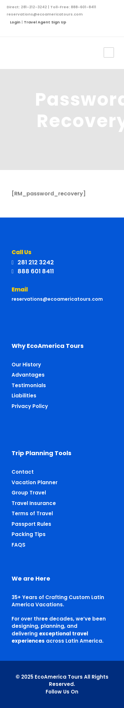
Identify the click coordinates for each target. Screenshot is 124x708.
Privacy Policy (30, 406)
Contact (23, 471)
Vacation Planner (35, 482)
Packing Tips (29, 534)
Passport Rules (31, 524)
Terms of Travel (32, 513)
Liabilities (24, 395)
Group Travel (29, 492)
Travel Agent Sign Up (45, 22)
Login (15, 22)
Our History (26, 364)
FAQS (18, 544)
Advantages (28, 374)
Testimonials (29, 385)
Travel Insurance (34, 503)
